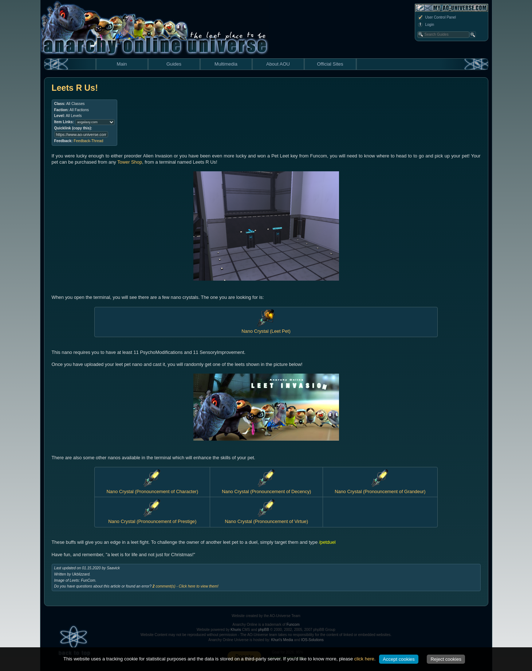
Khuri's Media (282, 640)
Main (122, 64)
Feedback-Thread (88, 141)
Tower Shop (129, 162)
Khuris (235, 630)
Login (425, 24)
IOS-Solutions (312, 640)
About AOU (278, 64)
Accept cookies (398, 659)
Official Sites (330, 64)
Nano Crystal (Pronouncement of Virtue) (266, 518)
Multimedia (225, 64)
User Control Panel (436, 17)
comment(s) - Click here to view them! (185, 586)
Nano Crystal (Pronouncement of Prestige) (152, 518)
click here (364, 659)
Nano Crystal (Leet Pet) (265, 328)
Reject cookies (445, 659)
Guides (173, 64)
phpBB (263, 630)
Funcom (293, 625)
